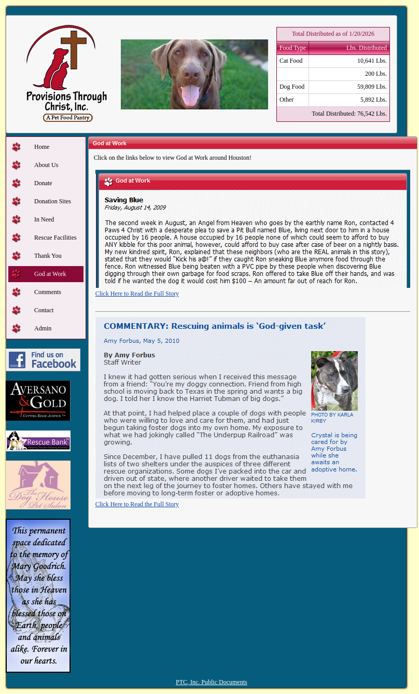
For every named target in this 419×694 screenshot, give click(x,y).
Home (41, 146)
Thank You (48, 255)
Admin (42, 328)
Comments (47, 292)
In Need (44, 219)
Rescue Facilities (55, 237)
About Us (46, 165)
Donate (43, 183)
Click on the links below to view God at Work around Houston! (173, 157)
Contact (43, 310)
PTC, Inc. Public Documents (211, 682)
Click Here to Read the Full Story (137, 293)
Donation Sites (52, 201)
